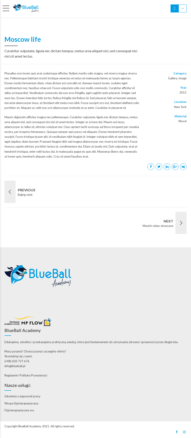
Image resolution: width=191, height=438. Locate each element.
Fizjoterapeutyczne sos (19, 410)
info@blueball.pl (14, 366)
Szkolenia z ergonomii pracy (22, 396)
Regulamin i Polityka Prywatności (25, 375)
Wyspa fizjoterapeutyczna (21, 403)
